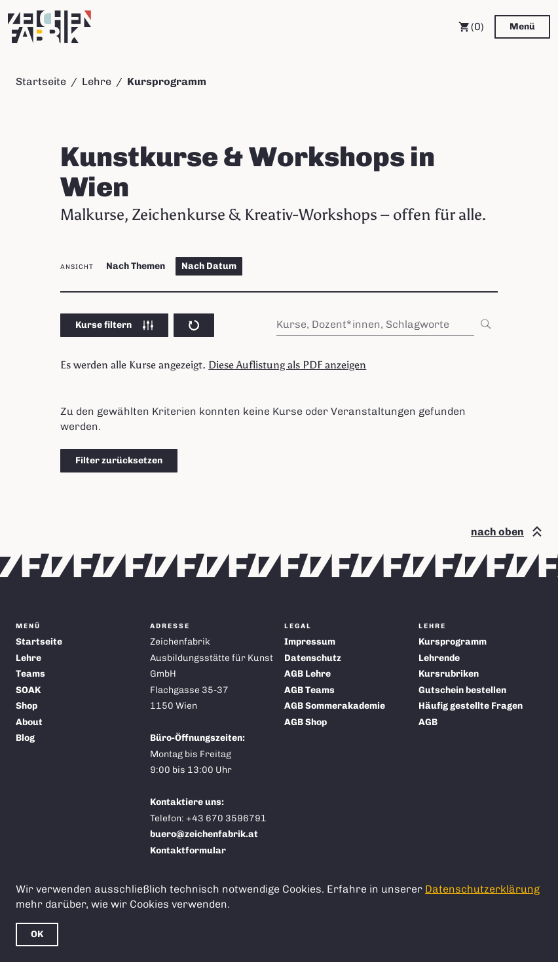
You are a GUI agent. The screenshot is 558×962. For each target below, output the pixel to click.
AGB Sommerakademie (334, 705)
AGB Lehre (307, 673)
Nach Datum (208, 266)
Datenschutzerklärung (482, 889)
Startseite (41, 81)
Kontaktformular (188, 850)
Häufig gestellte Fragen (470, 705)
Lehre (96, 81)
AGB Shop (305, 722)
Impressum (309, 641)
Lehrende (439, 658)
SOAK (28, 690)
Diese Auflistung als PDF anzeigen (287, 365)
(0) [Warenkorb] (471, 26)
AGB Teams (309, 690)
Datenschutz (312, 658)
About (29, 722)
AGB (427, 722)
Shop (26, 705)
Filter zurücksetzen (118, 460)
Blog (25, 737)
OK (37, 934)
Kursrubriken (448, 673)
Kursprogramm (452, 641)
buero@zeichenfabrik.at (204, 834)
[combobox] (387, 324)
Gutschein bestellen (462, 690)
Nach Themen (135, 266)
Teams (30, 673)
